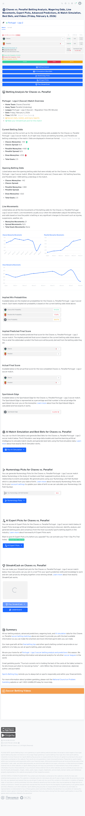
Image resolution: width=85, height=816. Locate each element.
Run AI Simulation (14, 449)
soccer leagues (70, 655)
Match (3, 27)
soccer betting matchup (21, 636)
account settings (18, 484)
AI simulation (60, 634)
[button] (80, 3)
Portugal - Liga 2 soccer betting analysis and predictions (44, 653)
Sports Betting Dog (10, 674)
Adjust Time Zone (26, 115)
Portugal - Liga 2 (15, 23)
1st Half (9, 27)
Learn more (41, 403)
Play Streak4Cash (15, 604)
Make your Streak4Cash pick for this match (23, 121)
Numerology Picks (15, 500)
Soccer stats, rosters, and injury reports (22, 118)
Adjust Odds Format (70, 138)
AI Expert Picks (13, 545)
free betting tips (29, 644)
